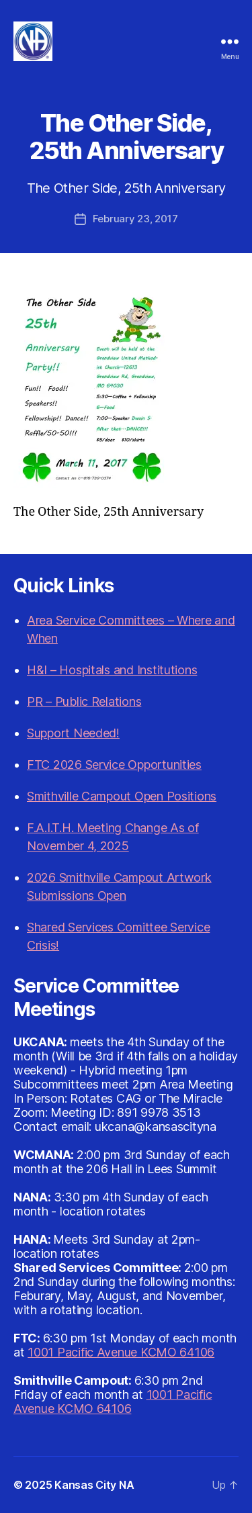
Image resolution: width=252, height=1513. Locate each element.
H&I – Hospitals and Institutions (112, 670)
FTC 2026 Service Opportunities (114, 765)
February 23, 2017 (135, 218)
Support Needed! (73, 733)
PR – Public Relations (84, 701)
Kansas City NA (94, 1485)
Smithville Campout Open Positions (121, 796)
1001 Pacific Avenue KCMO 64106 (121, 1352)
